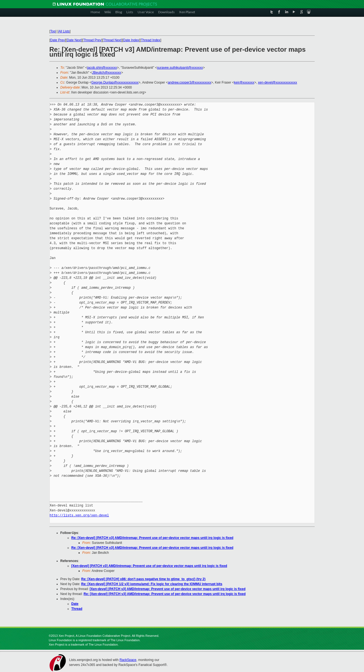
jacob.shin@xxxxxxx (102, 68)
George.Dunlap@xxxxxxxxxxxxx (115, 82)
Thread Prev (92, 40)
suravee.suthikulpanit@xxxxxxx (180, 68)
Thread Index (150, 40)
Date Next (74, 40)
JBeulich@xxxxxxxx (106, 73)
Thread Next (112, 40)
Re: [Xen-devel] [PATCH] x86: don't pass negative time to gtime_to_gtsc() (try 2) (143, 579)
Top (52, 31)
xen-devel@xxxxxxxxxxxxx (277, 82)
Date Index (131, 40)
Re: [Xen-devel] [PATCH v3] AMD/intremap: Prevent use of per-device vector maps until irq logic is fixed (152, 538)
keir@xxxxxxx (244, 82)
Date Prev (57, 40)
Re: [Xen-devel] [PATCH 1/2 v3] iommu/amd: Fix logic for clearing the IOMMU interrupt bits (152, 584)
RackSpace (128, 660)
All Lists (64, 31)
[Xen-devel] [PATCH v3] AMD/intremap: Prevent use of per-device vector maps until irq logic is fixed (149, 566)
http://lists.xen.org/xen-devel (79, 515)
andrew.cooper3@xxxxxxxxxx (189, 82)
